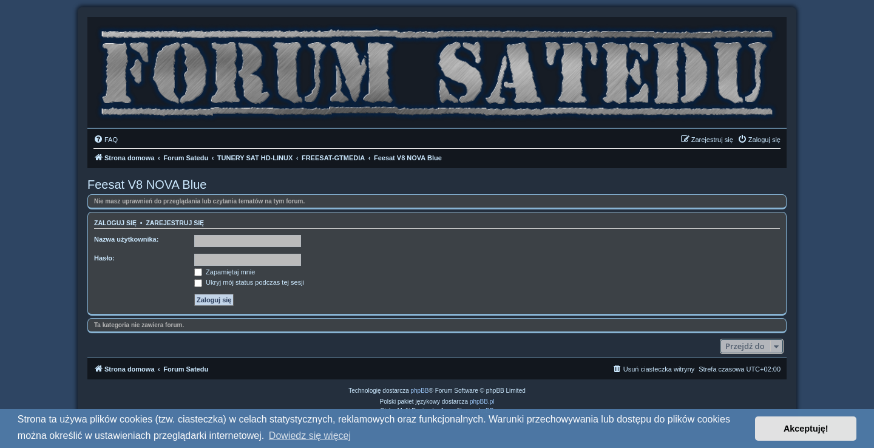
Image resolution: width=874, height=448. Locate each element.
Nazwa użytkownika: (126, 239)
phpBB (420, 390)
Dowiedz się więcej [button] (310, 435)
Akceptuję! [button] (806, 428)
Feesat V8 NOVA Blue (146, 184)
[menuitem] (105, 139)
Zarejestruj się (175, 222)
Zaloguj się (115, 222)
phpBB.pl (482, 401)
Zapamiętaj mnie (224, 272)
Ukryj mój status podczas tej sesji (249, 282)
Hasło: (104, 258)
